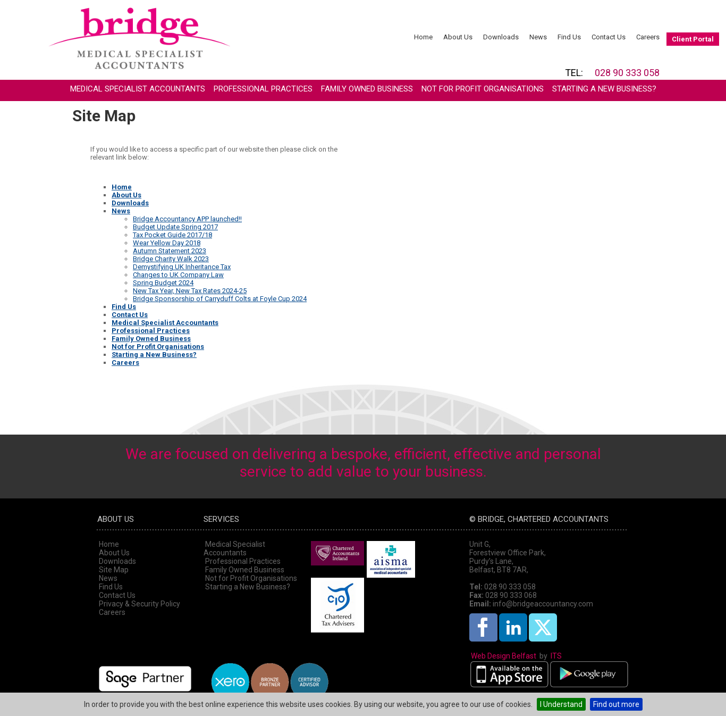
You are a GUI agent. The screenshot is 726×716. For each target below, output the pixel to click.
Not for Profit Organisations (482, 89)
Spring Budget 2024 (163, 283)
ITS (556, 656)
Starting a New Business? (604, 89)
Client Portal (693, 39)
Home (423, 37)
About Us (457, 37)
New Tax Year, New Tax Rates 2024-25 (190, 291)
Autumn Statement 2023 (169, 251)
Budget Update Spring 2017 (175, 227)
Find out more (616, 704)
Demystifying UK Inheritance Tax (182, 267)
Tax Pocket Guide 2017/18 (172, 235)
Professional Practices (263, 89)
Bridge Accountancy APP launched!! (187, 219)
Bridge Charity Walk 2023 (171, 259)
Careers (648, 37)
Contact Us (609, 37)
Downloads (501, 37)
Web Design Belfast (503, 656)
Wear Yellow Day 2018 (166, 243)
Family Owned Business (367, 89)
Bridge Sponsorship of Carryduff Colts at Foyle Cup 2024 (220, 299)
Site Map (114, 569)
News (538, 37)
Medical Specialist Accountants (137, 89)
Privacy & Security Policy (139, 604)
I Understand (561, 704)
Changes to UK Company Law (178, 275)
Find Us (569, 37)
